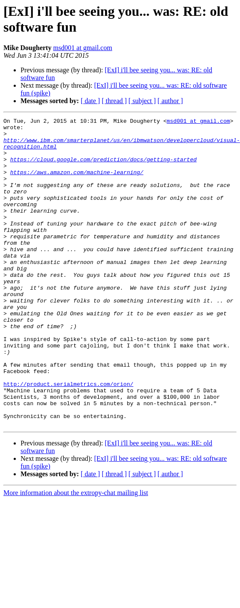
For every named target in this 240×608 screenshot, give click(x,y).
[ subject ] (142, 100)
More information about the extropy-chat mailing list (75, 554)
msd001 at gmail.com (82, 47)
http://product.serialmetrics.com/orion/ (68, 438)
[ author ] (170, 100)
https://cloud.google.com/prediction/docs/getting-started (103, 168)
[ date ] (90, 100)
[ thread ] (114, 100)
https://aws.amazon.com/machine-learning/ (76, 183)
